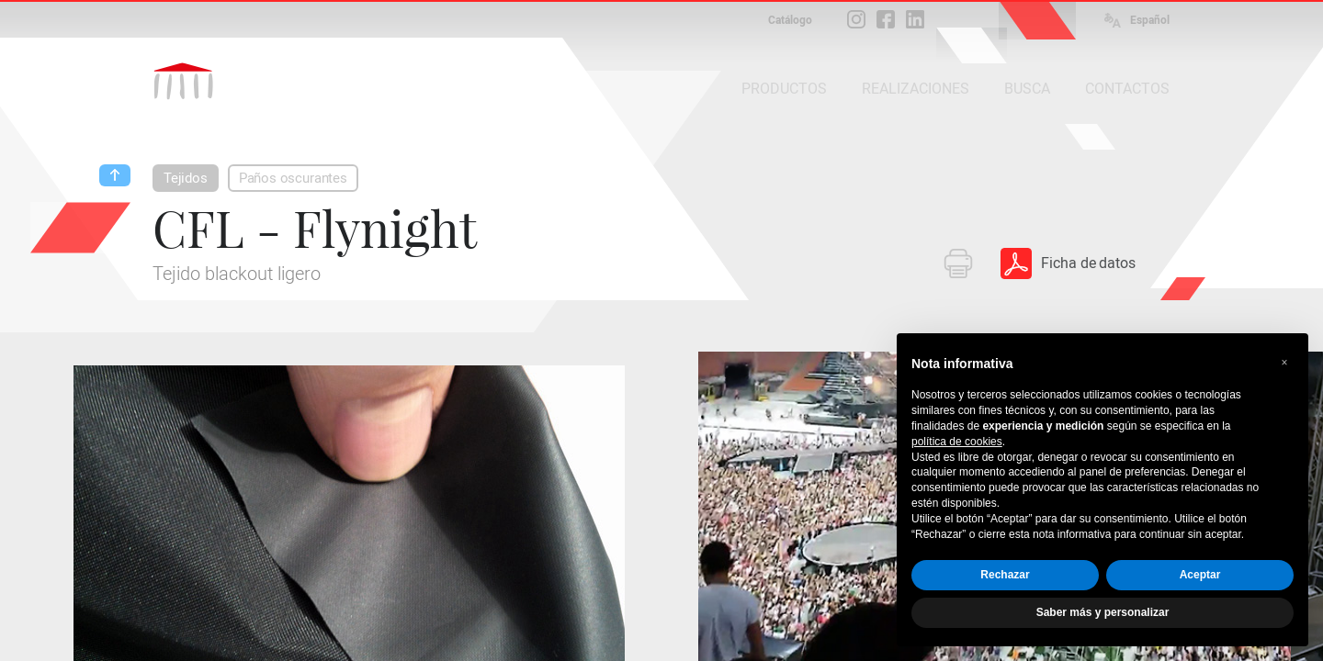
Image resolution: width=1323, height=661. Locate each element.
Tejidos (186, 178)
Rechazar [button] (1004, 574)
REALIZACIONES (915, 88)
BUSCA (1027, 88)
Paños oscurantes (293, 178)
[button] (1284, 362)
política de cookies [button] (956, 441)
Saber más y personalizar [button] (1103, 612)
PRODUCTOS (784, 88)
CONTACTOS (1127, 88)
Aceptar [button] (1200, 574)
